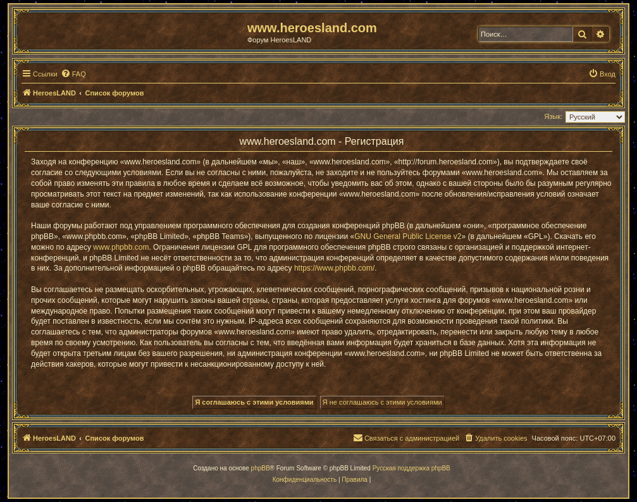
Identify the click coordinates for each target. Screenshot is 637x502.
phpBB (260, 468)
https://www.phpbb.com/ (334, 268)
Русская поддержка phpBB (411, 468)
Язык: (553, 116)
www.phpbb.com (121, 247)
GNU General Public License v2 (407, 236)
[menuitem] (73, 74)
